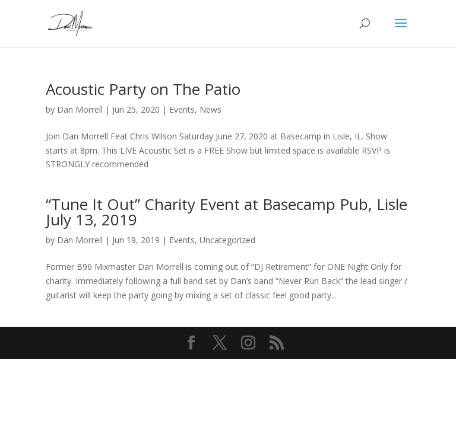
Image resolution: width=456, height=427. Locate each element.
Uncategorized (227, 240)
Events (182, 109)
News (210, 109)
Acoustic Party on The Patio (143, 89)
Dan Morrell (80, 109)
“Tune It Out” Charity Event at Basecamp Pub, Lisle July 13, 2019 (226, 211)
